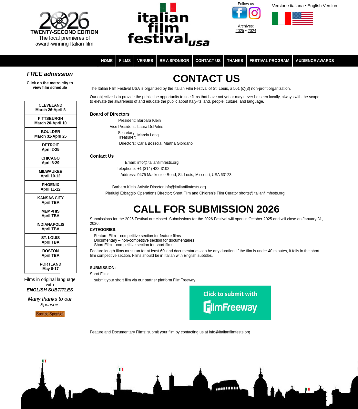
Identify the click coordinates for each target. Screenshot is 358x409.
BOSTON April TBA (50, 253)
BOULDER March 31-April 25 (50, 134)
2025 (240, 30)
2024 (252, 30)
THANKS (235, 60)
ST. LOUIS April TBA (50, 240)
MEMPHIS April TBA (50, 213)
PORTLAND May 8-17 (50, 266)
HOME (107, 60)
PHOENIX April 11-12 (50, 187)
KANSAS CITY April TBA (50, 200)
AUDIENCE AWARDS (315, 60)
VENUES (145, 60)
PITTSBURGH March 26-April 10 (50, 120)
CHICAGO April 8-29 (50, 160)
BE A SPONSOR (174, 60)
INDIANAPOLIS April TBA (50, 226)
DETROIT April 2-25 (50, 147)
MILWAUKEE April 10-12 (50, 173)
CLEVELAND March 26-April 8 (51, 107)
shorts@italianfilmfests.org (262, 193)
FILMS (125, 60)
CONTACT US (208, 60)
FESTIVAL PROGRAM (269, 60)
